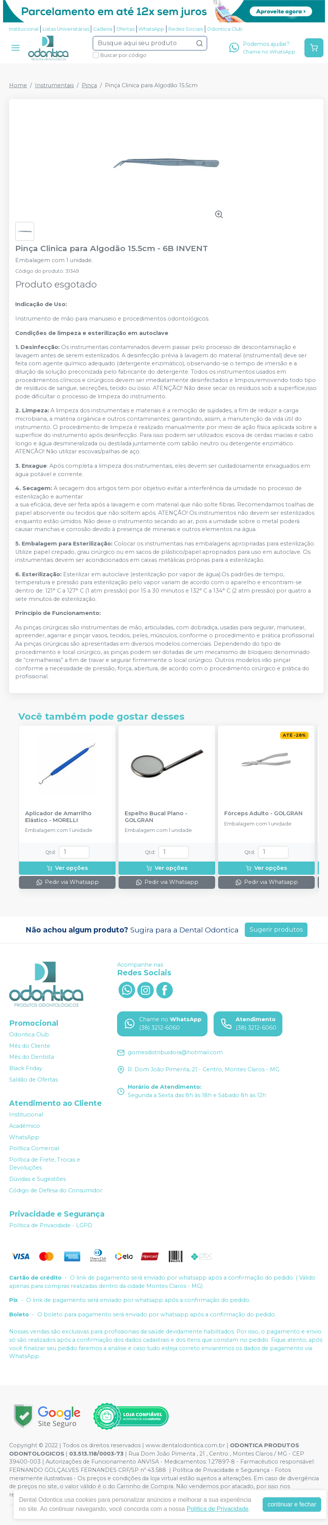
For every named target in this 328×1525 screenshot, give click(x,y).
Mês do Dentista (31, 1057)
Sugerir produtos (276, 929)
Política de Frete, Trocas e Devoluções (44, 1163)
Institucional (23, 29)
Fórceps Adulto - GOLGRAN (263, 813)
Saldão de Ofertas (33, 1079)
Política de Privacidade (218, 1509)
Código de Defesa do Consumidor (55, 1190)
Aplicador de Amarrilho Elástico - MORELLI (58, 816)
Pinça (89, 85)
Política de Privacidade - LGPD (50, 1225)
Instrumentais (54, 85)
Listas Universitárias (66, 29)
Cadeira (102, 29)
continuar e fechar (292, 1504)
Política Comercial (34, 1148)
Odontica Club (224, 29)
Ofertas (125, 29)
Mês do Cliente (29, 1045)
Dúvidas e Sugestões (37, 1179)
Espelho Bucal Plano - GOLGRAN (156, 816)
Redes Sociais (185, 29)
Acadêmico (24, 1126)
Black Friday (25, 1068)
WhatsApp (151, 29)
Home (18, 85)
